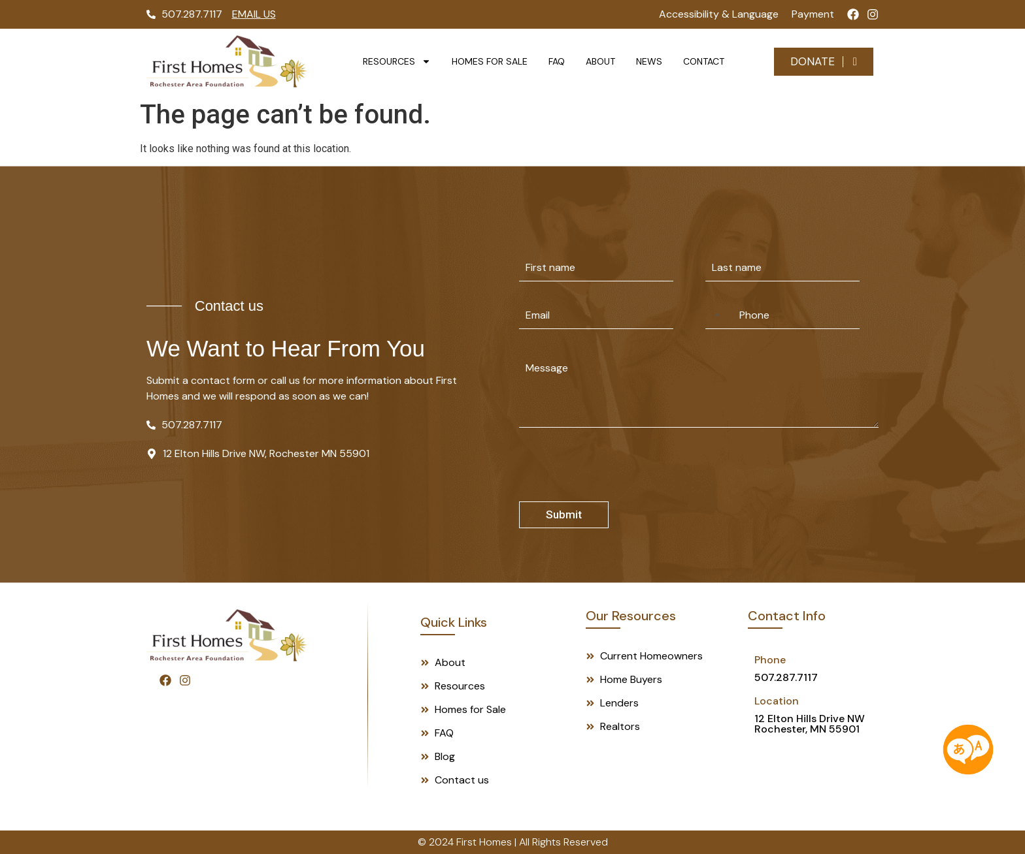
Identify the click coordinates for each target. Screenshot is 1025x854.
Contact (703, 61)
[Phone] (782, 315)
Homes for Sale (490, 61)
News (649, 61)
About (600, 61)
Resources (397, 61)
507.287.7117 (786, 677)
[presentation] (618, 493)
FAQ (556, 61)
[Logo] (226, 61)
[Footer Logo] (226, 635)
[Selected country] (714, 315)
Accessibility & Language (719, 14)
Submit (564, 514)
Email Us (254, 14)
